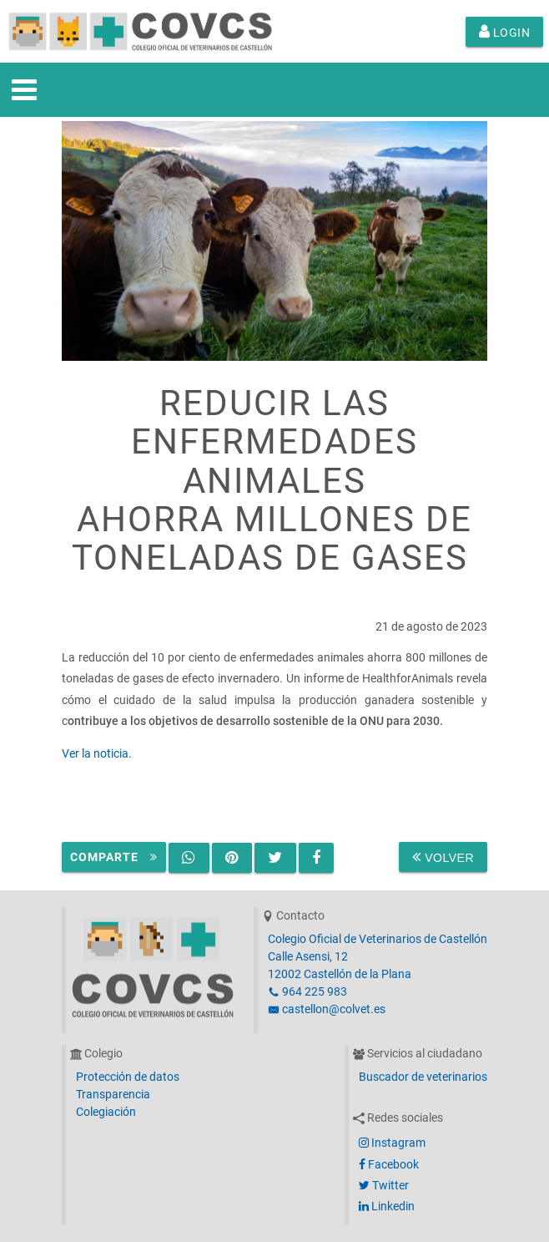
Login (505, 32)
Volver (443, 857)
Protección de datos (127, 1076)
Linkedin (387, 1206)
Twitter (384, 1185)
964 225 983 (307, 991)
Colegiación (106, 1111)
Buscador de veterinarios (423, 1076)
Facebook (389, 1164)
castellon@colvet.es (326, 1009)
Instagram (392, 1142)
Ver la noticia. (97, 753)
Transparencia (113, 1094)
